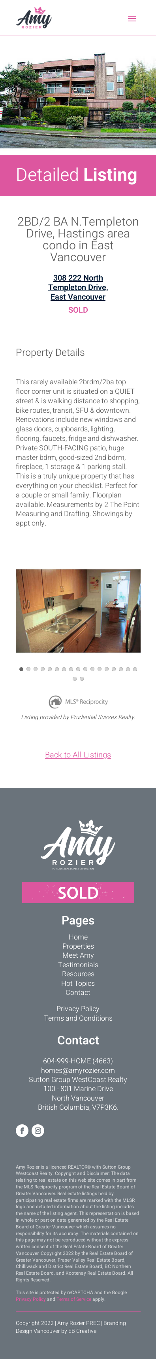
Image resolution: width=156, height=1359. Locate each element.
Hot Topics (78, 983)
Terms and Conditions (78, 1018)
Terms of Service (73, 1299)
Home (78, 937)
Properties (78, 946)
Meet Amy (78, 955)
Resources (78, 974)
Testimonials (78, 965)
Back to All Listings (78, 755)
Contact (78, 992)
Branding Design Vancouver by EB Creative (71, 1327)
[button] (21, 669)
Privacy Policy (78, 1009)
